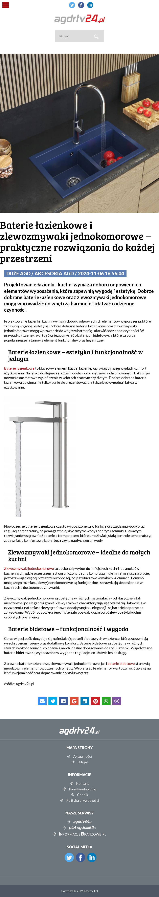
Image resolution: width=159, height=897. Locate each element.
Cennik (82, 794)
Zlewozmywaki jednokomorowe (29, 568)
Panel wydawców (82, 789)
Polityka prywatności (82, 800)
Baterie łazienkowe (19, 368)
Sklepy (82, 762)
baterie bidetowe (121, 663)
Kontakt (82, 783)
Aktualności (82, 756)
